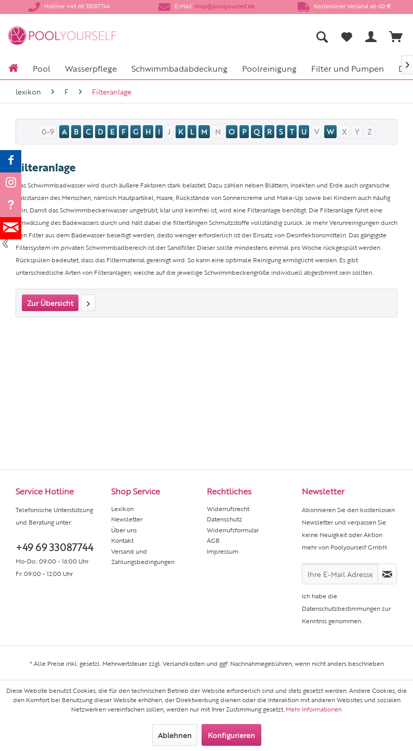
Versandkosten (184, 663)
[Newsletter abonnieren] (387, 574)
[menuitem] (244, 36)
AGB (213, 540)
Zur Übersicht (50, 302)
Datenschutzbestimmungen (341, 608)
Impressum (222, 551)
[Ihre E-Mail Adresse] (340, 574)
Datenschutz (224, 519)
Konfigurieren (231, 735)
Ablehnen (175, 735)
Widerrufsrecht (228, 508)
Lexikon (122, 508)
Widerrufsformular (233, 530)
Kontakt (122, 540)
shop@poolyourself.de (224, 6)
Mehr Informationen (314, 709)
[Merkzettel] (346, 36)
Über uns (124, 530)
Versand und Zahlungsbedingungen (143, 556)
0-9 (48, 131)
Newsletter (126, 519)
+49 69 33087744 (54, 546)
